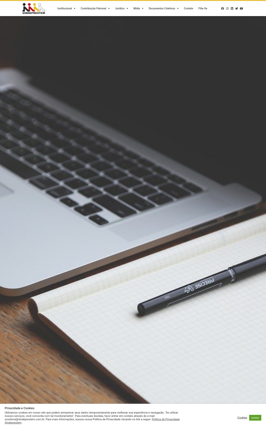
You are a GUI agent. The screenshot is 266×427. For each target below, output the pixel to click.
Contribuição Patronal (95, 8)
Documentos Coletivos (164, 8)
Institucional (66, 8)
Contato (188, 8)
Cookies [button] (242, 417)
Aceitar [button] (255, 417)
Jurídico (121, 8)
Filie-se (203, 8)
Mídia (138, 8)
